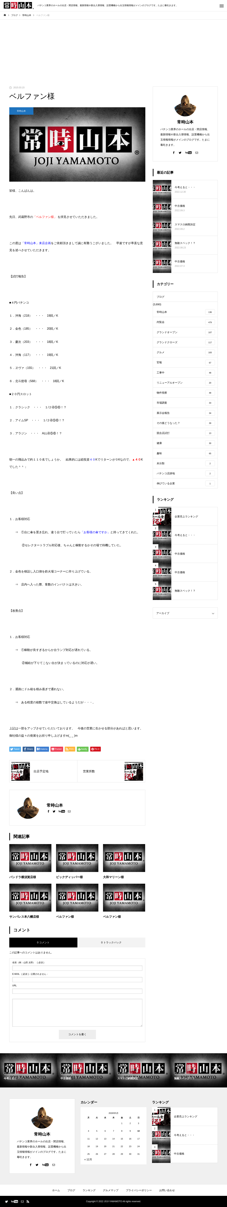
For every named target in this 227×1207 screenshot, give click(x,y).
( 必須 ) (28, 962)
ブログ (71, 1190)
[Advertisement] (113, 47)
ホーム (56, 1190)
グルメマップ (110, 1190)
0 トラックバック (111, 942)
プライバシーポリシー (139, 1190)
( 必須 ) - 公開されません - (30, 974)
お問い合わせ (167, 1190)
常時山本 (21, 111)
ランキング (89, 1190)
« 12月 (88, 1159)
